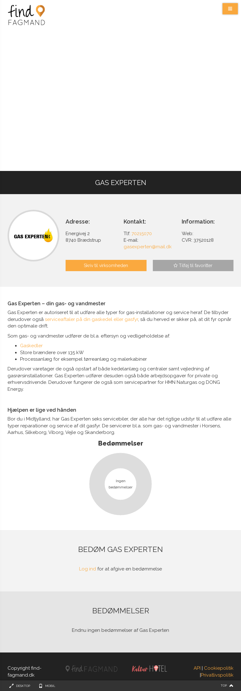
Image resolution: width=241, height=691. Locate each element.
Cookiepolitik (218, 668)
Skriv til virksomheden (106, 265)
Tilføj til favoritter (193, 265)
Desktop (23, 686)
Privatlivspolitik (217, 675)
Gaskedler (31, 345)
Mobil (50, 686)
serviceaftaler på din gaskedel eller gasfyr (91, 319)
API (197, 668)
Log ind (87, 569)
